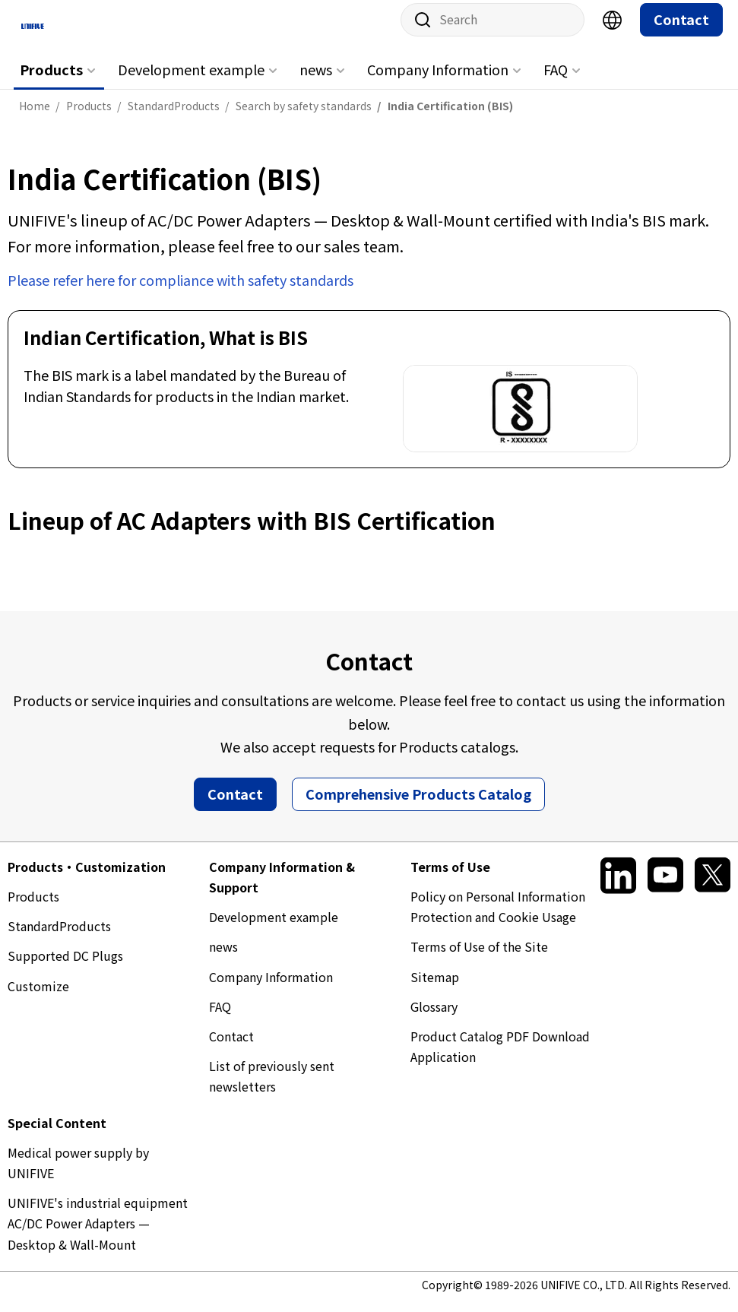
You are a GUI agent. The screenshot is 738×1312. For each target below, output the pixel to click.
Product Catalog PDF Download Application (500, 1058)
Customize (38, 997)
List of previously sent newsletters (271, 1088)
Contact (681, 31)
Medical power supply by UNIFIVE (78, 1174)
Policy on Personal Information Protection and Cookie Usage (497, 918)
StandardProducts (59, 938)
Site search (417, 32)
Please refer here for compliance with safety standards (180, 291)
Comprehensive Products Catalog (418, 805)
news (315, 81)
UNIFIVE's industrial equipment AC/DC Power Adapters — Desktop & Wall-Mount (98, 1235)
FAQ (555, 81)
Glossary (434, 1018)
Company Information (437, 81)
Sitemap (434, 988)
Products (51, 81)
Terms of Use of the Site (479, 958)
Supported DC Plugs (65, 968)
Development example (191, 81)
